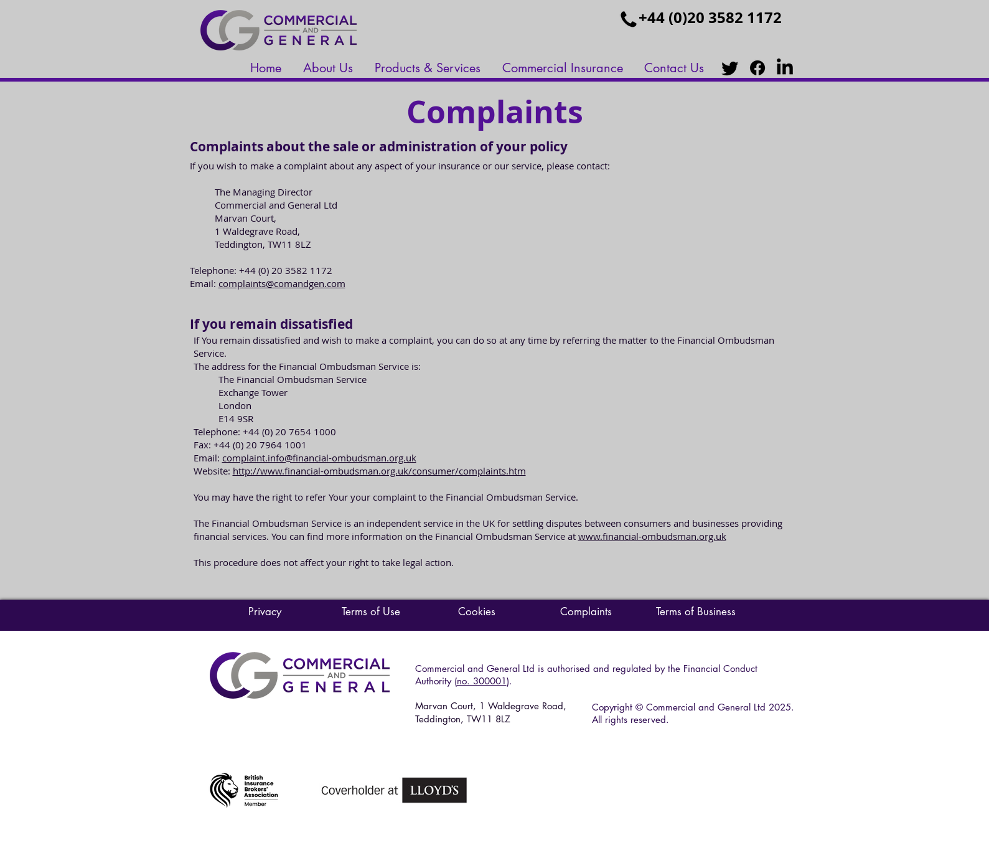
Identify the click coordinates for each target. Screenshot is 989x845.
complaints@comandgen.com (281, 283)
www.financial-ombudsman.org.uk (652, 536)
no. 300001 (482, 681)
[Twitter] (730, 68)
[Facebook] (757, 68)
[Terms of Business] (696, 612)
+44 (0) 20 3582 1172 (285, 270)
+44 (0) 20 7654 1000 (289, 431)
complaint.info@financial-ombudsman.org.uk (319, 457)
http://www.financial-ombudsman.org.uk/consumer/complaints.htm (379, 471)
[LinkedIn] (785, 68)
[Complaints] (586, 612)
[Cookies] (477, 612)
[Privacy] (265, 612)
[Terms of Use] (371, 612)
